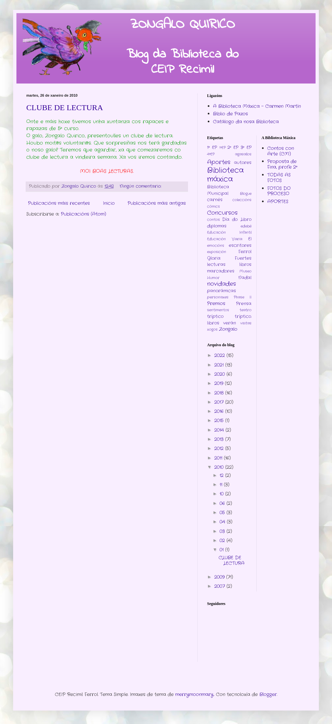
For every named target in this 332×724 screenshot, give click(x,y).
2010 (219, 467)
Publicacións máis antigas (157, 203)
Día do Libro (236, 220)
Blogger (268, 694)
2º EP (232, 148)
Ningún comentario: (141, 186)
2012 (219, 448)
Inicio (109, 203)
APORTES (277, 201)
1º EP (212, 148)
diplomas (216, 226)
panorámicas (221, 291)
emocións (215, 245)
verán (229, 323)
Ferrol (244, 252)
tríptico (215, 317)
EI (249, 239)
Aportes (218, 162)
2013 (219, 439)
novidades (221, 284)
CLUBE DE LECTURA (64, 107)
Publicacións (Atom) (83, 214)
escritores (240, 246)
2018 (219, 393)
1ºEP (222, 147)
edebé (246, 226)
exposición (216, 251)
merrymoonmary (194, 694)
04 (223, 522)
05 (223, 512)
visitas (245, 323)
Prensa (243, 304)
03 (223, 531)
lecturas (216, 265)
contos (213, 219)
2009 (220, 577)
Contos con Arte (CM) (280, 151)
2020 (220, 374)
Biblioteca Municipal (218, 190)
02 (223, 540)
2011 (219, 458)
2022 (220, 355)
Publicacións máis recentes (59, 203)
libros (245, 265)
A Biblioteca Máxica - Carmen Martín (257, 106)
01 (222, 549)
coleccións (241, 200)
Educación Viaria (224, 239)
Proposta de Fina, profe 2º (282, 164)
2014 (219, 430)
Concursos (222, 213)
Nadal (244, 278)
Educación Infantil (229, 232)
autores (242, 163)
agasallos (243, 154)
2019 (219, 383)
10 (222, 494)
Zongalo (228, 329)
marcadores (220, 271)
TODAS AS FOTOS (279, 178)
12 (222, 475)
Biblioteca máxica (225, 174)
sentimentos (218, 310)
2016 (219, 411)
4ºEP (211, 154)
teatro (245, 310)
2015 (219, 420)
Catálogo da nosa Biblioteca (246, 121)
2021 (219, 365)
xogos (212, 329)
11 (222, 484)
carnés (215, 200)
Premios (216, 303)
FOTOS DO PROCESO (279, 191)
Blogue (245, 193)
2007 (220, 586)
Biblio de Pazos (230, 113)
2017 (219, 402)
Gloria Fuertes (229, 258)
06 (223, 503)
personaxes (217, 297)
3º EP (246, 148)
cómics (213, 206)
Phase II (242, 297)
